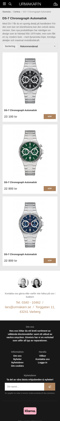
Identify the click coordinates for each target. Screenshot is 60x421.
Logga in (42, 362)
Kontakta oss (43, 359)
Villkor (42, 356)
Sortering (10, 46)
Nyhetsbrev (17, 362)
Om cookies (17, 366)
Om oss (17, 356)
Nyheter (17, 359)
